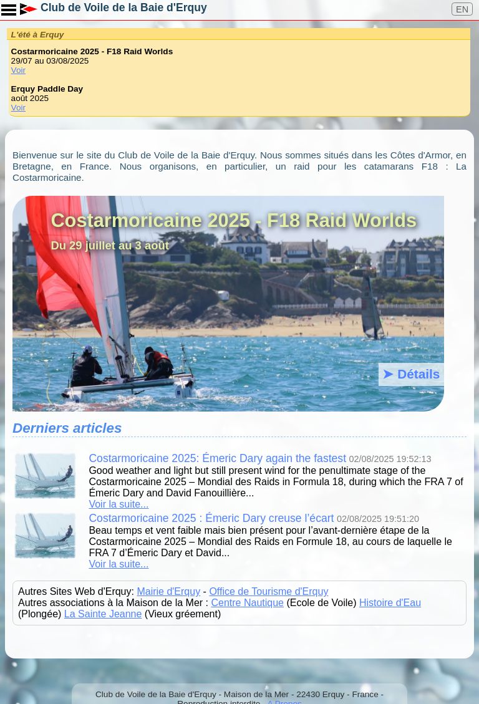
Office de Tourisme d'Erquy (268, 591)
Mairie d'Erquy (168, 591)
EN (462, 9)
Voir (18, 70)
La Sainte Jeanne (103, 614)
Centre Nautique (247, 602)
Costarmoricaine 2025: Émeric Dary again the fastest (217, 458)
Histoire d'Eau (390, 602)
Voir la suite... (118, 504)
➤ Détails (411, 374)
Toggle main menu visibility (9, 5)
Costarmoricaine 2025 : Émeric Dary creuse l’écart (211, 518)
